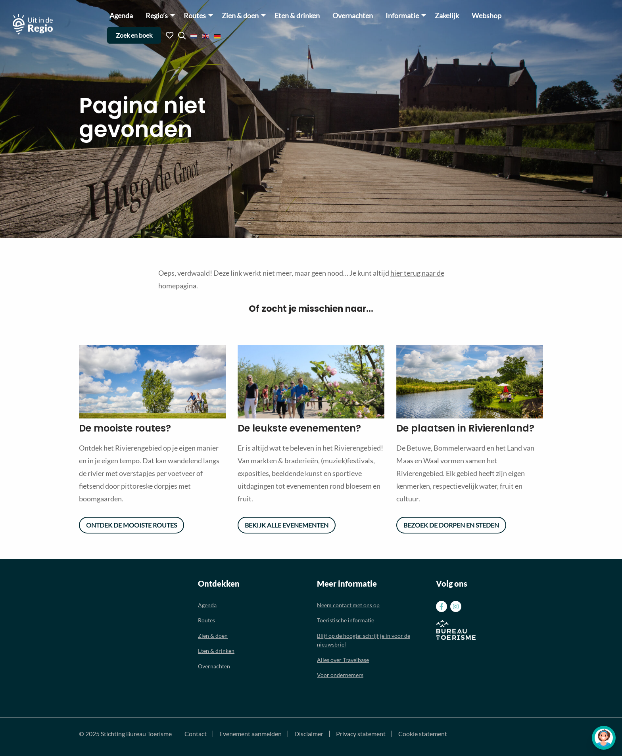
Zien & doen (240, 16)
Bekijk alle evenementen (286, 525)
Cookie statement (422, 734)
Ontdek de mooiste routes (131, 525)
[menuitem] (121, 15)
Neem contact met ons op (348, 605)
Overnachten (352, 16)
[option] (152, 381)
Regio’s (157, 16)
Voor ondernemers (340, 675)
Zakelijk (447, 16)
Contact (195, 734)
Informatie (402, 16)
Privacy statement (361, 734)
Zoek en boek (134, 35)
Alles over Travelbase (343, 659)
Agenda (121, 16)
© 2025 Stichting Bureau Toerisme (125, 734)
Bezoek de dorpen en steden (451, 525)
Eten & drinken (297, 16)
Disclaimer (308, 734)
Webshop (486, 16)
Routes (195, 16)
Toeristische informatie (346, 620)
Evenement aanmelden (250, 734)
